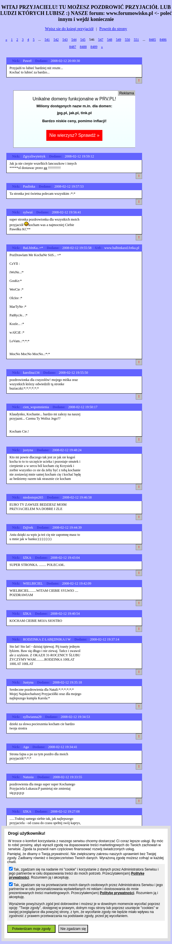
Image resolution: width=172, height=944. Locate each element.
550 (127, 40)
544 (74, 40)
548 (109, 40)
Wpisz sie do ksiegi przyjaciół (69, 29)
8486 (163, 40)
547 (100, 40)
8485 (152, 40)
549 (118, 40)
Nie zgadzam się (73, 929)
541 (47, 40)
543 (65, 40)
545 (82, 40)
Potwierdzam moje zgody (31, 929)
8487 (72, 47)
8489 (94, 47)
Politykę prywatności (117, 893)
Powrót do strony (113, 29)
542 (56, 40)
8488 (83, 47)
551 (136, 40)
